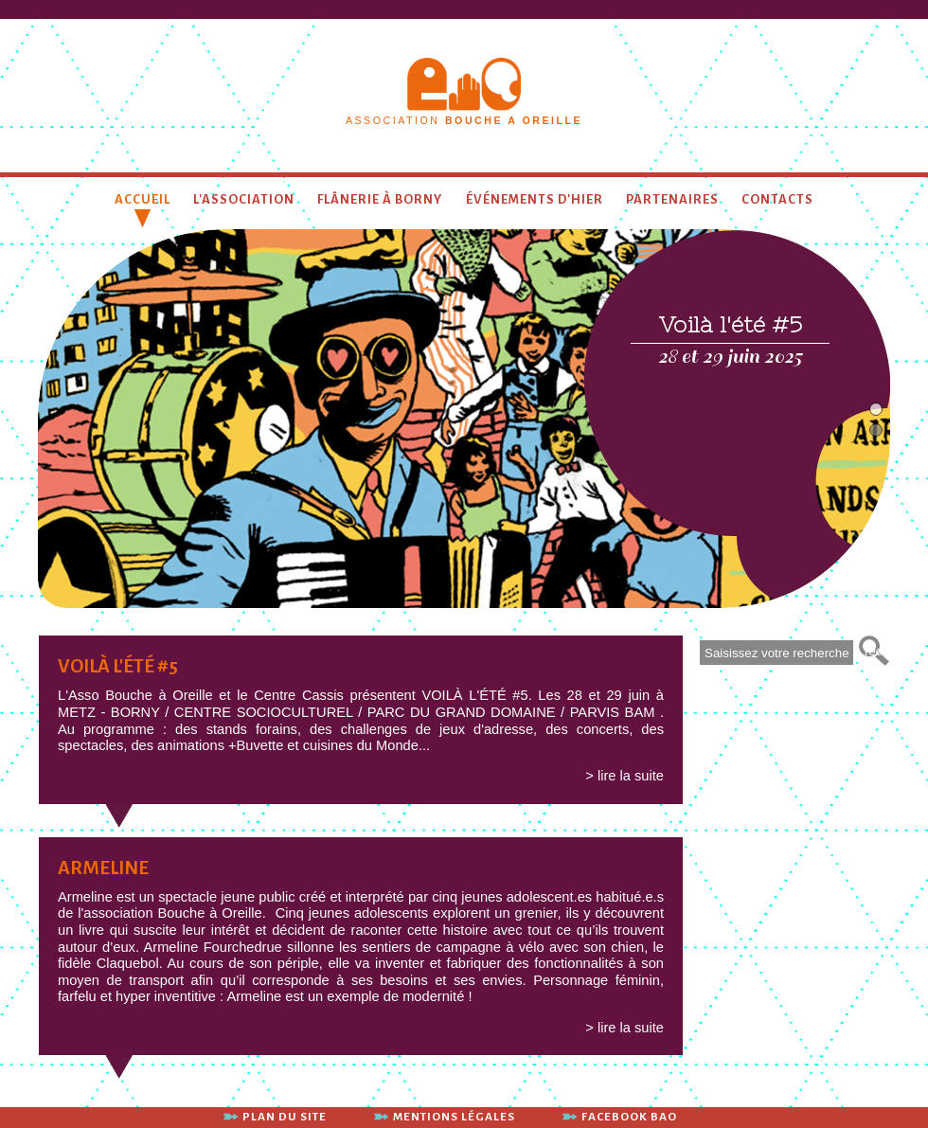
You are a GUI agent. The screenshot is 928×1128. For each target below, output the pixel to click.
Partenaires (672, 199)
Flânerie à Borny (379, 199)
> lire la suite (624, 775)
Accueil (142, 199)
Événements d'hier (534, 199)
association (464, 120)
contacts (777, 199)
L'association (243, 199)
